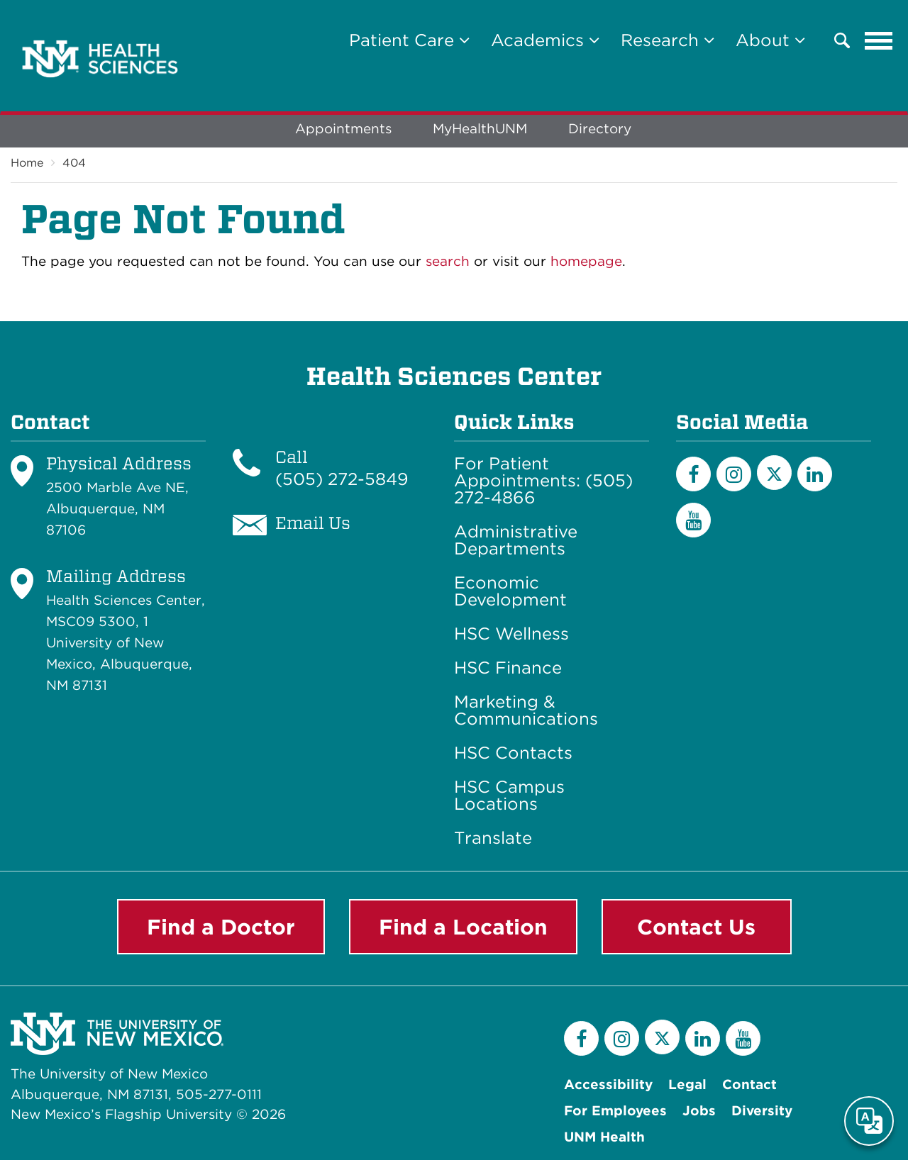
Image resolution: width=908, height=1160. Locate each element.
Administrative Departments (515, 540)
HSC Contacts (513, 753)
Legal (687, 1084)
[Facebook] (693, 474)
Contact (749, 1084)
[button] (842, 40)
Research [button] (667, 40)
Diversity (761, 1111)
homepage (586, 261)
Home (27, 162)
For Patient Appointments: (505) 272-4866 (543, 480)
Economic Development (510, 591)
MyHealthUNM (480, 129)
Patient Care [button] (409, 40)
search (448, 261)
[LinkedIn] (814, 474)
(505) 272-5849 (342, 479)
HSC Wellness (511, 633)
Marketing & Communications (526, 710)
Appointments (343, 129)
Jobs (699, 1111)
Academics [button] (545, 40)
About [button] (770, 40)
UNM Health (604, 1137)
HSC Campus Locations (509, 796)
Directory (599, 129)
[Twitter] (774, 472)
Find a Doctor (221, 926)
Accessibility (608, 1084)
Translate (493, 838)
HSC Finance (508, 667)
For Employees (615, 1111)
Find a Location (463, 926)
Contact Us (696, 926)
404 (74, 162)
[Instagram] (733, 474)
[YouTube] (693, 520)
